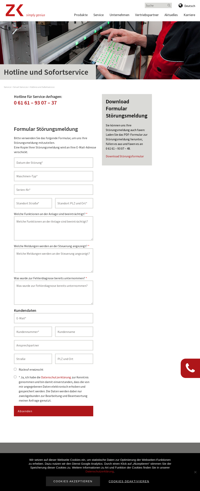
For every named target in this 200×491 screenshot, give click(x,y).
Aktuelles (171, 15)
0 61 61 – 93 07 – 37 (35, 102)
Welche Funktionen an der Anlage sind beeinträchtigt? (50, 214)
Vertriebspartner (147, 15)
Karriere (189, 15)
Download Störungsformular (125, 156)
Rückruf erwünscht (28, 369)
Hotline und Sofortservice (42, 87)
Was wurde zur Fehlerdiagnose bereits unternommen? (50, 278)
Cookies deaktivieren (129, 481)
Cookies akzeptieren (72, 481)
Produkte (81, 15)
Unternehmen (119, 15)
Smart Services (20, 87)
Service (98, 15)
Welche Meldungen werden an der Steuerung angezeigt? (51, 246)
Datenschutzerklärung (56, 377)
